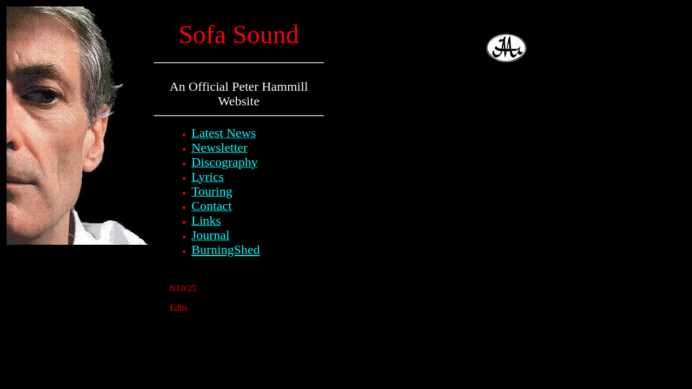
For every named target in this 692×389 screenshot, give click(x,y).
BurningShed (225, 250)
